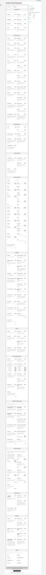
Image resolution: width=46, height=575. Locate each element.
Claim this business (31, 9)
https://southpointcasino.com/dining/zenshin (34, 12)
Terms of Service (15, 573)
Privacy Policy (18, 573)
